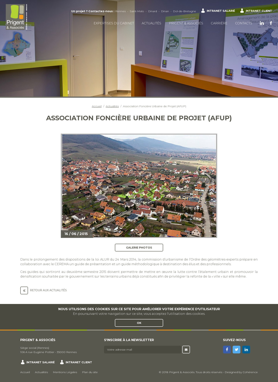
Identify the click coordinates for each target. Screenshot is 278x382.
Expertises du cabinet (114, 23)
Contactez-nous (100, 11)
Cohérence (250, 372)
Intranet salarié (221, 11)
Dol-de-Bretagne (184, 11)
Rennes (120, 11)
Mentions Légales (65, 372)
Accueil (97, 106)
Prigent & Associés (186, 23)
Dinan (165, 11)
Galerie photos (139, 247)
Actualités (151, 23)
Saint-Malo (137, 11)
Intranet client (259, 11)
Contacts (243, 23)
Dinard (152, 11)
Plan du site (90, 372)
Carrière (219, 23)
